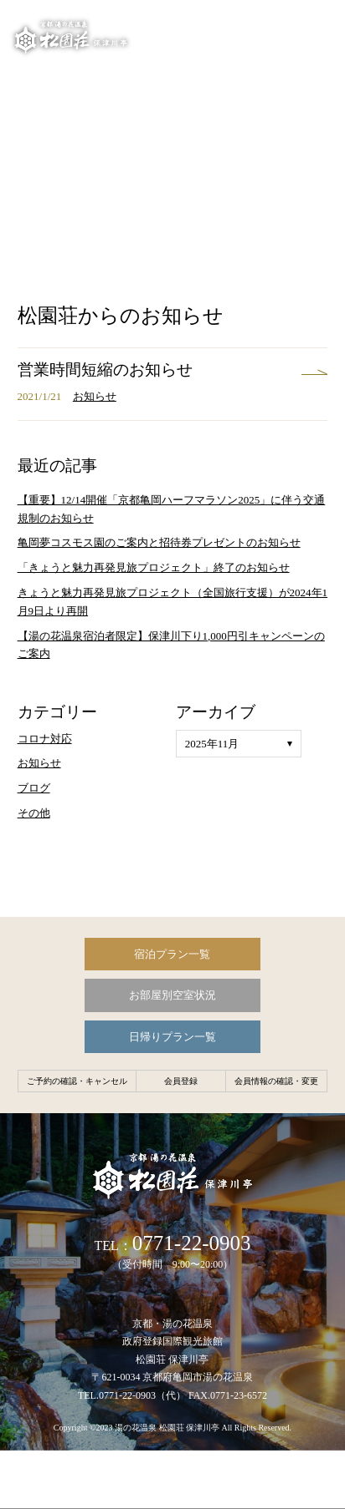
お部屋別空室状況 (172, 995)
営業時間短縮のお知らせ (105, 369)
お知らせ (94, 396)
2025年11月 (212, 743)
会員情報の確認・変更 (276, 1081)
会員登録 (181, 1081)
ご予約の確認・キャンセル (77, 1081)
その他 (34, 813)
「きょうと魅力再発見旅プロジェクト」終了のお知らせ (154, 567)
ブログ (34, 788)
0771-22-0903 (191, 1243)
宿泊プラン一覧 (172, 954)
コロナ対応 (45, 738)
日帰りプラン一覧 (172, 1036)
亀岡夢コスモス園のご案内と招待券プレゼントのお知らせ (159, 542)
